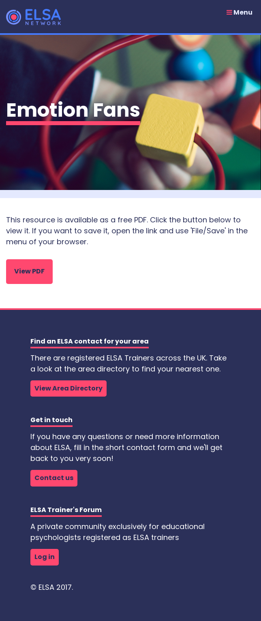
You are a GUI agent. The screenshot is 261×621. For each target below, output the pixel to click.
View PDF (29, 271)
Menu (239, 12)
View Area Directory (68, 388)
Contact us (53, 477)
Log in (44, 556)
